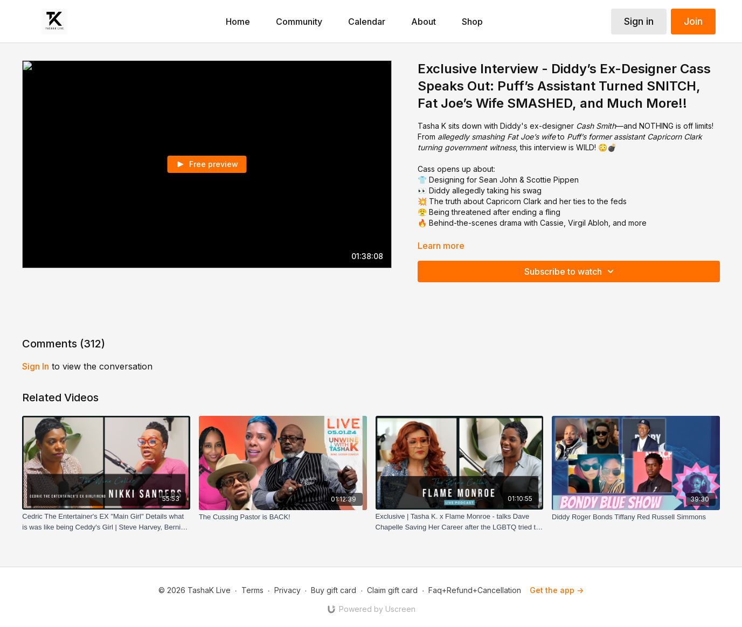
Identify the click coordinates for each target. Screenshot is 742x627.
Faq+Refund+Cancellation (474, 590)
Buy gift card (333, 590)
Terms (252, 590)
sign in (35, 366)
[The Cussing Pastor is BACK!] (283, 517)
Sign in (639, 21)
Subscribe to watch (570, 271)
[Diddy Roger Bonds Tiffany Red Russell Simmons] (636, 517)
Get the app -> (557, 590)
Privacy (287, 590)
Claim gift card (392, 590)
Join (693, 21)
